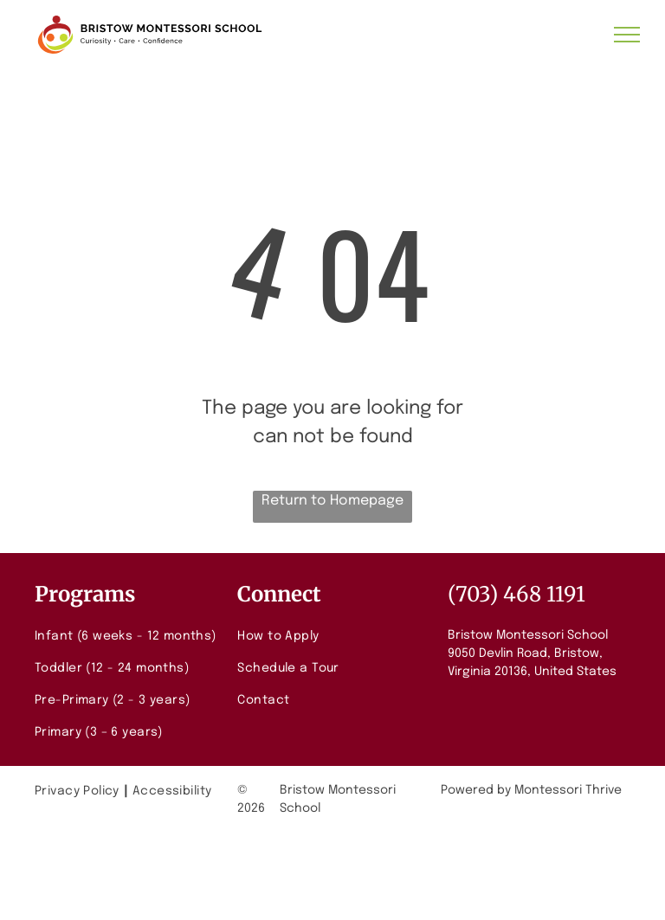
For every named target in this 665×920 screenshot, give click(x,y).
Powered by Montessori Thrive (531, 790)
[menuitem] (129, 637)
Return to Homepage (332, 500)
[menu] (626, 34)
